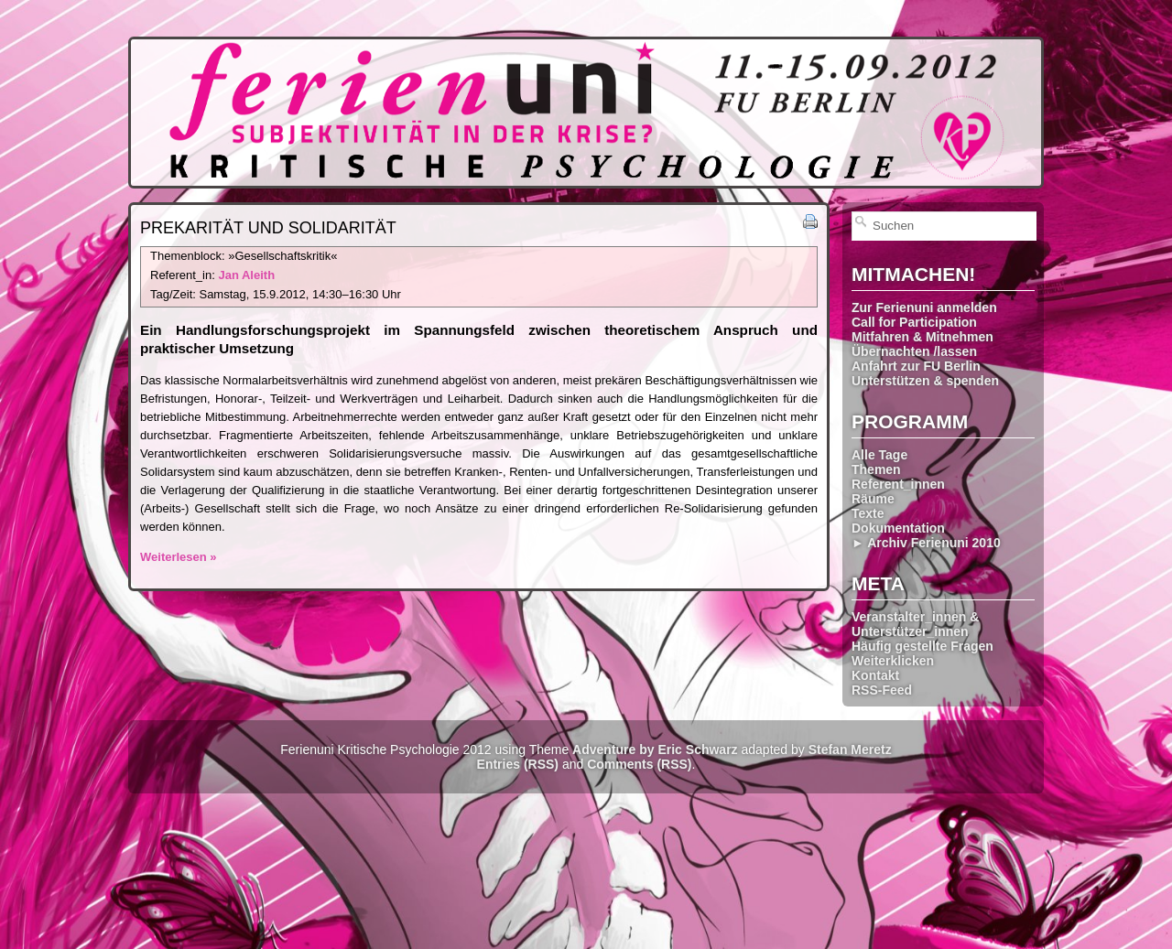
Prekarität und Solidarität (268, 228)
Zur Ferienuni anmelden (924, 307)
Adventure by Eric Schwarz (655, 749)
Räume (873, 498)
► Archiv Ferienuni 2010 (926, 542)
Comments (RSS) (639, 764)
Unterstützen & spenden (925, 380)
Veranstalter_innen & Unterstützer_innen (915, 624)
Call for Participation (914, 322)
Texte (868, 513)
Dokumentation (898, 528)
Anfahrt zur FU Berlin (916, 366)
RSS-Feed (882, 690)
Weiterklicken (893, 660)
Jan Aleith (246, 275)
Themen (876, 469)
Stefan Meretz (850, 749)
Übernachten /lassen (914, 351)
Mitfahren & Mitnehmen (922, 336)
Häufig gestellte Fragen (922, 646)
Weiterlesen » (178, 557)
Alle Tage (879, 455)
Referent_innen (898, 484)
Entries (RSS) (518, 764)
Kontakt (875, 675)
